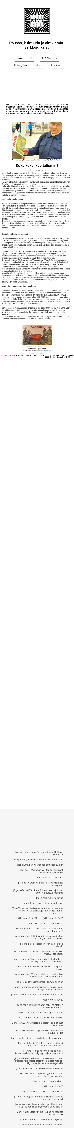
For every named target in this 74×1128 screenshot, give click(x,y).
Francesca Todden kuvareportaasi (45, 923)
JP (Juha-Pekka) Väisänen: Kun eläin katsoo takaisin (41, 945)
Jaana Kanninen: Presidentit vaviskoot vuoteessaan (37, 994)
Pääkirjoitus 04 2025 (52, 999)
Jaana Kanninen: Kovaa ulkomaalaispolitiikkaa (40, 1068)
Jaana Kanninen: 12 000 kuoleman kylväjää (41, 1119)
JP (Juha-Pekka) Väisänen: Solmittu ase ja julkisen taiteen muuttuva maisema (38, 891)
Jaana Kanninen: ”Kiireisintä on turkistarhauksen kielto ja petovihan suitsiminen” (38, 960)
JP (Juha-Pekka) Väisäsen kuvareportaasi (42, 1091)
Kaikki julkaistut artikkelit (28, 65)
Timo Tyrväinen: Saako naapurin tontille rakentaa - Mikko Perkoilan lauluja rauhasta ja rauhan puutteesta (37, 911)
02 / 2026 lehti (49, 58)
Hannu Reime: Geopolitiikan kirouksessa (42, 903)
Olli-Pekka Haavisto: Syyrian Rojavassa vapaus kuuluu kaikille (39, 1031)
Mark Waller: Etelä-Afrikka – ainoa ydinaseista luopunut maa (40, 1113)
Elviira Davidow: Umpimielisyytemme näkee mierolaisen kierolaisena (41, 1074)
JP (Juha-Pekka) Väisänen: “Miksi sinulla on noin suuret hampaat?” (39, 930)
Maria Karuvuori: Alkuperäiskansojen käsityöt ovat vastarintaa (37, 1024)
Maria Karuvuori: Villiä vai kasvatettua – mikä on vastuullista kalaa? (38, 952)
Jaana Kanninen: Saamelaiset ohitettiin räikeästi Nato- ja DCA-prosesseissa (39, 988)
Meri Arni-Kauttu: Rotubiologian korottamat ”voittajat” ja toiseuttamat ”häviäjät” (40, 1044)
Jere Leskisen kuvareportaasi (48, 1081)
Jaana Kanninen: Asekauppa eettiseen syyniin (40, 864)
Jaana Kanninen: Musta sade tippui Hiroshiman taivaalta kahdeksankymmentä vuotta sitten (39, 1105)
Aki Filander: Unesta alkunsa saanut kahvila (41, 1017)
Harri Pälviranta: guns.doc (50, 877)
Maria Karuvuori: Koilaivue (49, 897)
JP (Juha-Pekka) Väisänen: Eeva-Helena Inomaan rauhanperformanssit (38, 1098)
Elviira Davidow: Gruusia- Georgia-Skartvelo (41, 1012)
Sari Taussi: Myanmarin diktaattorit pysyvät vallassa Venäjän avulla (41, 871)
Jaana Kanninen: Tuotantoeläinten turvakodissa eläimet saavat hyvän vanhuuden (38, 975)
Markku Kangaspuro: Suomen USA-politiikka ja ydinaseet (39, 853)
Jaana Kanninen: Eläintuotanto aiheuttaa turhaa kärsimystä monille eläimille (38, 937)
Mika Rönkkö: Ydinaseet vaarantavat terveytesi (39, 1124)
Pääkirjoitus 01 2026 (52, 918)
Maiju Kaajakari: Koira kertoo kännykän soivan (39, 981)
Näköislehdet (24, 58)
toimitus (55, 65)
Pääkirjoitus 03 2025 (52, 1086)
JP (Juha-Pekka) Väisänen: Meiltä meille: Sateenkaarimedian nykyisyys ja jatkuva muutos (39, 1052)
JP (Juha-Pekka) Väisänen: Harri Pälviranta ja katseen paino (40, 884)
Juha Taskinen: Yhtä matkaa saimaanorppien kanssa (40, 968)
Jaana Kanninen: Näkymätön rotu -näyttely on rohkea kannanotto (39, 1006)
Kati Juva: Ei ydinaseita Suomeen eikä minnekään (38, 859)
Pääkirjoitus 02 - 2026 (27, 918)
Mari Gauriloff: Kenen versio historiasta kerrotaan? (37, 1038)
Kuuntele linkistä (7, 355)
